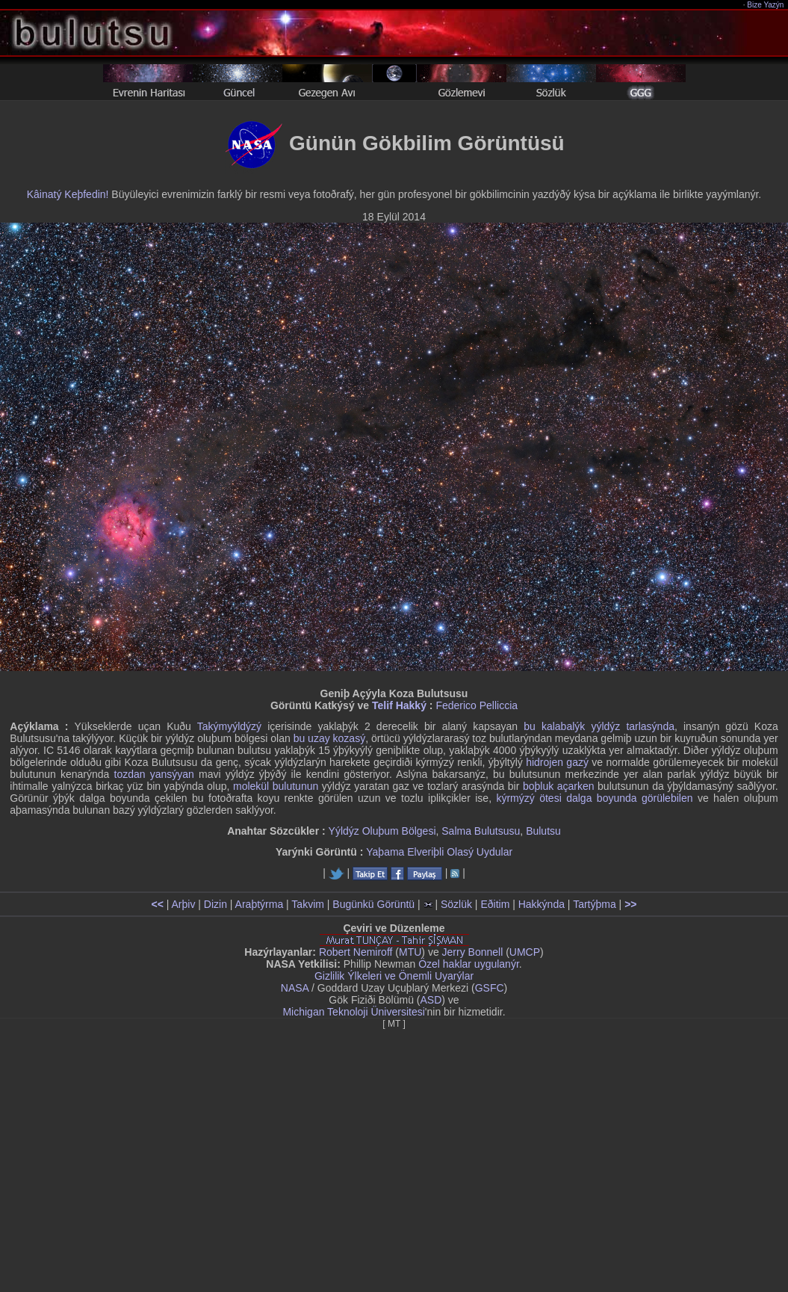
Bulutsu (543, 831)
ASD (431, 1000)
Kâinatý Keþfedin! (68, 194)
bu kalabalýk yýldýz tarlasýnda (599, 726)
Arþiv (184, 904)
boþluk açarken (559, 786)
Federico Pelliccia (476, 705)
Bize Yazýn (766, 5)
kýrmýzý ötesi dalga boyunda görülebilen (594, 798)
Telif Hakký (399, 705)
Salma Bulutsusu (480, 831)
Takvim (307, 904)
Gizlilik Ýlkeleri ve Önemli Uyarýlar (394, 976)
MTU (410, 952)
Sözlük (456, 904)
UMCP (524, 952)
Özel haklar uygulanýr (468, 964)
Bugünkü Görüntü (373, 904)
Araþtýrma (259, 904)
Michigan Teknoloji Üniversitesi (353, 1012)
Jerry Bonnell (472, 952)
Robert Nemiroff (356, 952)
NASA (294, 988)
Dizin (215, 904)
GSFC (489, 988)
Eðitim (494, 904)
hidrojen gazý (557, 762)
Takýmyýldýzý (229, 726)
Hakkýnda (541, 904)
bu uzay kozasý (330, 738)
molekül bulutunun (275, 786)
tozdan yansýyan (154, 774)
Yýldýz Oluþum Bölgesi (382, 831)
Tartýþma (594, 904)
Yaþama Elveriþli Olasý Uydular (439, 852)
